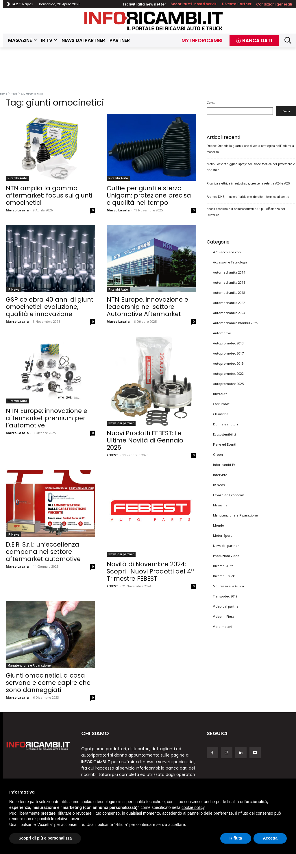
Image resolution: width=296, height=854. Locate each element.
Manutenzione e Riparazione (29, 665)
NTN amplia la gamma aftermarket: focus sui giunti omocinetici (49, 195)
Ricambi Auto (17, 178)
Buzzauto (220, 394)
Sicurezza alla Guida (228, 586)
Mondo (218, 525)
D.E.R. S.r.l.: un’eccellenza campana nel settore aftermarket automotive (43, 551)
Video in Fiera (223, 616)
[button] (287, 40)
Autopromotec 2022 (228, 373)
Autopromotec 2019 (228, 363)
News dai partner (121, 423)
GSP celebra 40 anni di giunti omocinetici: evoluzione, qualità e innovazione (50, 306)
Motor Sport (222, 535)
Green (218, 454)
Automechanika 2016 (229, 282)
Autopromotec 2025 (228, 383)
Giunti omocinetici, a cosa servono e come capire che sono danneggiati (48, 682)
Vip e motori (222, 626)
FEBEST (112, 455)
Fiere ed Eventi (224, 444)
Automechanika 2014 (229, 272)
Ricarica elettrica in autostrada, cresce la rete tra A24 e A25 (248, 183)
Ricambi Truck (224, 576)
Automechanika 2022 (229, 302)
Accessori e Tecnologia (230, 262)
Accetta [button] (270, 838)
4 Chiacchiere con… (228, 252)
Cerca (211, 103)
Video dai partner (226, 606)
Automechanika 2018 (229, 292)
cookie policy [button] (193, 807)
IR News (13, 289)
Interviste (220, 475)
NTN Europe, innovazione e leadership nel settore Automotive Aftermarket (147, 306)
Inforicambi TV (224, 464)
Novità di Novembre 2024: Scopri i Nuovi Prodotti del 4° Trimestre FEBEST (150, 571)
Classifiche (220, 414)
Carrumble (221, 404)
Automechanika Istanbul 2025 (235, 323)
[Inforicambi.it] (153, 21)
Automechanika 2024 (229, 313)
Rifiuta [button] (236, 838)
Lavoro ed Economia (229, 495)
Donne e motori (225, 424)
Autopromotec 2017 (228, 353)
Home (3, 93)
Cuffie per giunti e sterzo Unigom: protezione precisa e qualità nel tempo (149, 195)
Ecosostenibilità (224, 434)
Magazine (220, 505)
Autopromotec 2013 (228, 343)
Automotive (222, 333)
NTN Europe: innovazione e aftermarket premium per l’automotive (46, 418)
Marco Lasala (17, 210)
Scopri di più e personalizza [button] (45, 838)
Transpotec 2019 (225, 596)
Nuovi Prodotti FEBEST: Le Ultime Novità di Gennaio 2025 (145, 440)
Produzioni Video (226, 556)
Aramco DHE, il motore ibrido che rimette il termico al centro (248, 197)
